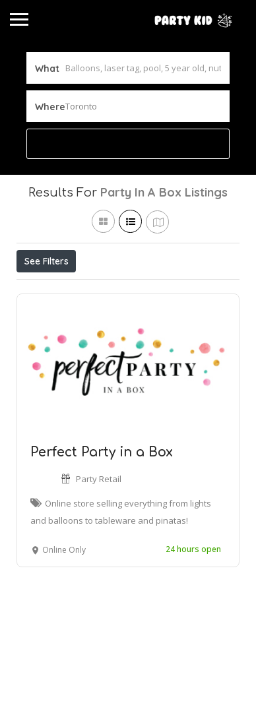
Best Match (179, 290)
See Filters (46, 261)
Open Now (104, 290)
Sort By (43, 320)
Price (41, 290)
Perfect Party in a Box (101, 513)
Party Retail (98, 539)
